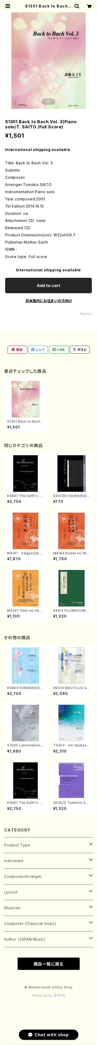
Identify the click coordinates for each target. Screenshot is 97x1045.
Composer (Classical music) (30, 923)
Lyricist (10, 892)
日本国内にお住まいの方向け (48, 301)
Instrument (14, 861)
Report (86, 314)
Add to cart (48, 285)
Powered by (48, 995)
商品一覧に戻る (49, 964)
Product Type (17, 845)
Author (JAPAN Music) (25, 939)
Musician (12, 908)
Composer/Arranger (23, 876)
